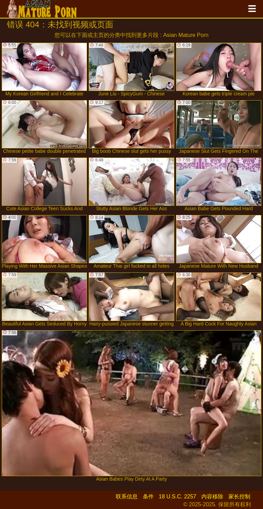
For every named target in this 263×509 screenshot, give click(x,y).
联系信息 (127, 496)
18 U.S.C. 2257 (177, 496)
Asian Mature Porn (186, 35)
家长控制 (239, 496)
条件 (148, 496)
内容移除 (212, 496)
